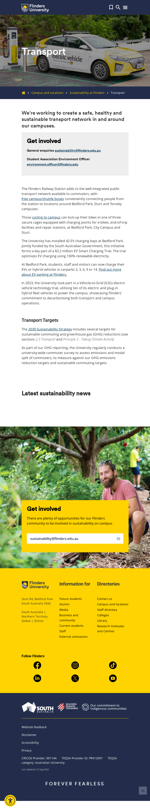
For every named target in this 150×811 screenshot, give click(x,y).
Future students (70, 599)
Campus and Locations (44, 93)
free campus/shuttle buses (43, 198)
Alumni (64, 604)
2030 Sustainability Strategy (50, 329)
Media (63, 610)
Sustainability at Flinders (83, 93)
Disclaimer (29, 735)
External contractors (73, 637)
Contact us (104, 599)
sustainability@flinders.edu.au (78, 150)
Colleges (103, 615)
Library (102, 621)
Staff (62, 631)
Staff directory (107, 610)
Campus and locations (112, 604)
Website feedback (34, 727)
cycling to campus (46, 217)
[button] (111, 7)
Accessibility (30, 743)
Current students (71, 626)
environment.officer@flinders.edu (52, 164)
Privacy (26, 750)
